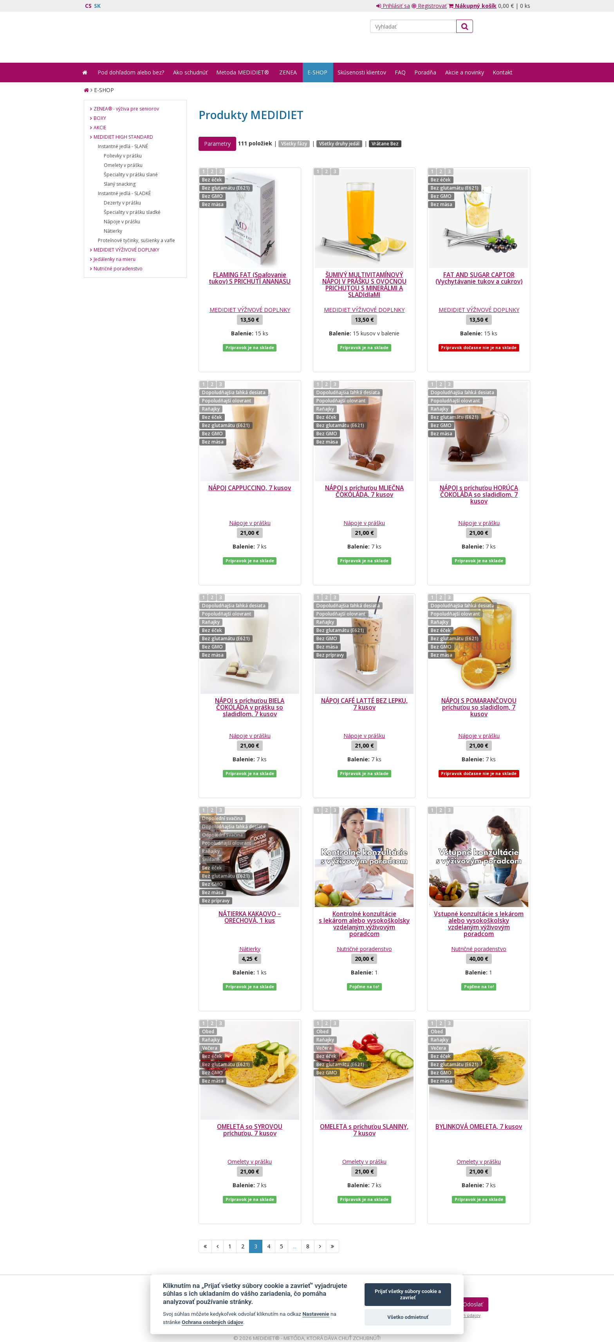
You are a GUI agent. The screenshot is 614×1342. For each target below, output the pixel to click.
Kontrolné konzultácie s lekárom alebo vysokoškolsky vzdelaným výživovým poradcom (364, 877)
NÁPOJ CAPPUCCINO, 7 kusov (249, 472)
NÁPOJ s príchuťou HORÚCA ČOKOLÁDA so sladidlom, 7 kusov (479, 479)
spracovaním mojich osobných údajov (441, 1237)
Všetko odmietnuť (407, 1317)
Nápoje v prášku (250, 507)
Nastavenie (315, 1314)
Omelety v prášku (250, 1099)
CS (88, 5)
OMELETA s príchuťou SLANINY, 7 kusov (364, 1067)
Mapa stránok (100, 1300)
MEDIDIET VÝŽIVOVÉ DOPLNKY (249, 309)
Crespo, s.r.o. (514, 1300)
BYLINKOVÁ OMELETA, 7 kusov (478, 1064)
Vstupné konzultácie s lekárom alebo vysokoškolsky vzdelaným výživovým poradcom (479, 877)
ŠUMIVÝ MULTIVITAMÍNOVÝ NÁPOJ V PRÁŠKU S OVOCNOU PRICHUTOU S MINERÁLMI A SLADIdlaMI (364, 285)
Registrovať (429, 5)
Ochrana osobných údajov (212, 1322)
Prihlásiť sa (393, 5)
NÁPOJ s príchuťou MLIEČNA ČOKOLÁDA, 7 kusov (364, 475)
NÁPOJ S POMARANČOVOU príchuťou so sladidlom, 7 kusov (478, 676)
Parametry (217, 143)
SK (97, 5)
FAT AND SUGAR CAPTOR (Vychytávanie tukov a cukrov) (478, 278)
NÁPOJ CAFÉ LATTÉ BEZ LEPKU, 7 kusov (364, 672)
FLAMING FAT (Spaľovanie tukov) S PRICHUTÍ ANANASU (250, 278)
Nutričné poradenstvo (364, 902)
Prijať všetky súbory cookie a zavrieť (408, 1294)
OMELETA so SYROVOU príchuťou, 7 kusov (249, 1067)
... (294, 1168)
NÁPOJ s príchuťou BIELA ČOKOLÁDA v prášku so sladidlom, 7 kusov (249, 676)
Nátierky (249, 902)
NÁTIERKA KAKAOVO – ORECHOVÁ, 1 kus (250, 870)
